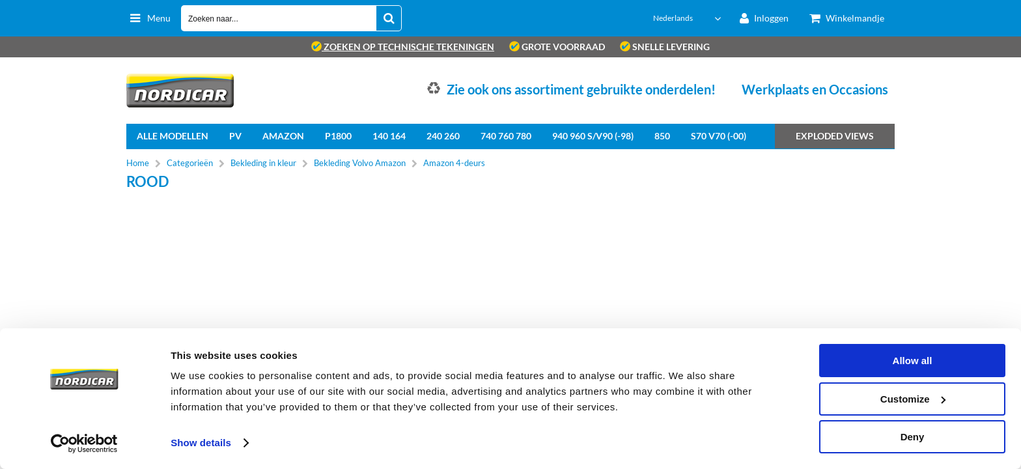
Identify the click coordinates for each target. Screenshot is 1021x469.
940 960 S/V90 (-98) (593, 135)
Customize (912, 399)
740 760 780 (506, 135)
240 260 (443, 135)
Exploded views (835, 135)
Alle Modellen (172, 135)
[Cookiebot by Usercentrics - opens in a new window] (84, 443)
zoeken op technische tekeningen (402, 46)
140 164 (389, 135)
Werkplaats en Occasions (815, 89)
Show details (201, 442)
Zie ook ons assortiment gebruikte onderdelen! (581, 89)
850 (662, 135)
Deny (913, 436)
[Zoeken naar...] (389, 18)
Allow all (912, 360)
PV (235, 135)
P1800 (338, 135)
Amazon (283, 135)
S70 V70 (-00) (718, 135)
